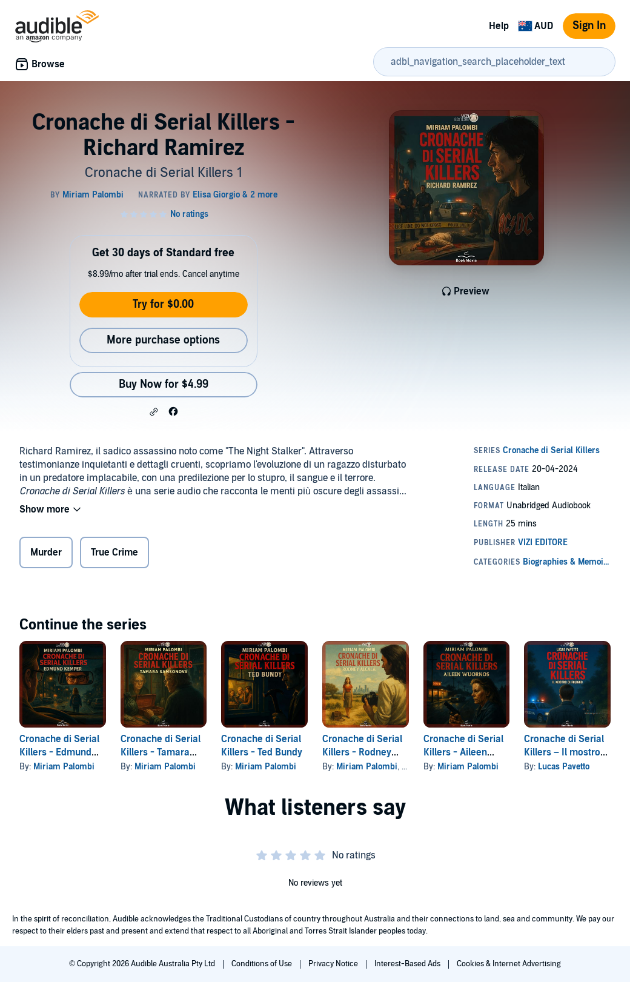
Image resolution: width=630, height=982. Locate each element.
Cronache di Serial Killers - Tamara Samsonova (161, 752)
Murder (46, 552)
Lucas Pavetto (563, 766)
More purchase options (163, 340)
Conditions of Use (262, 964)
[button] (154, 412)
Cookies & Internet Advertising (509, 964)
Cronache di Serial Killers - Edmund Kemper (59, 752)
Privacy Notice (334, 964)
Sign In (589, 25)
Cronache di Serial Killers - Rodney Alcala (362, 752)
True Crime (114, 552)
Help (499, 26)
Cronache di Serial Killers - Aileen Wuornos (463, 752)
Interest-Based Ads (408, 964)
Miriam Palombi (63, 766)
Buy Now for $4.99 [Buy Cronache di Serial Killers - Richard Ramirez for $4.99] (163, 384)
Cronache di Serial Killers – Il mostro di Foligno (564, 752)
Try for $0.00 (163, 304)
